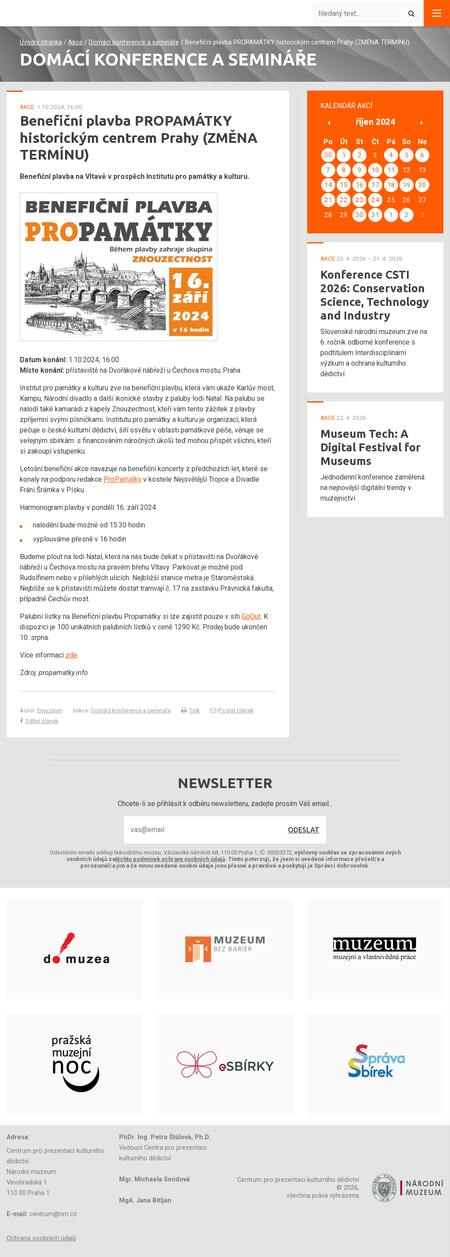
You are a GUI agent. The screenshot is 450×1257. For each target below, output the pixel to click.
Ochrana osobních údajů (41, 1238)
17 (375, 185)
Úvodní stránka (41, 42)
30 (328, 155)
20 (422, 185)
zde (71, 655)
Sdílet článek (39, 720)
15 (344, 185)
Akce (75, 42)
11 (391, 170)
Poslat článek (232, 710)
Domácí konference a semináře (134, 42)
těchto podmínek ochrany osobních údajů (170, 859)
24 (375, 200)
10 (375, 170)
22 (344, 200)
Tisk (190, 710)
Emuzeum (49, 710)
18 (391, 185)
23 (359, 200)
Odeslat (303, 830)
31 (375, 215)
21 (328, 200)
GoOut (251, 616)
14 (328, 185)
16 (359, 185)
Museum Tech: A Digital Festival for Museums (370, 447)
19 (406, 185)
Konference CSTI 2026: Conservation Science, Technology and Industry (374, 294)
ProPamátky (123, 479)
